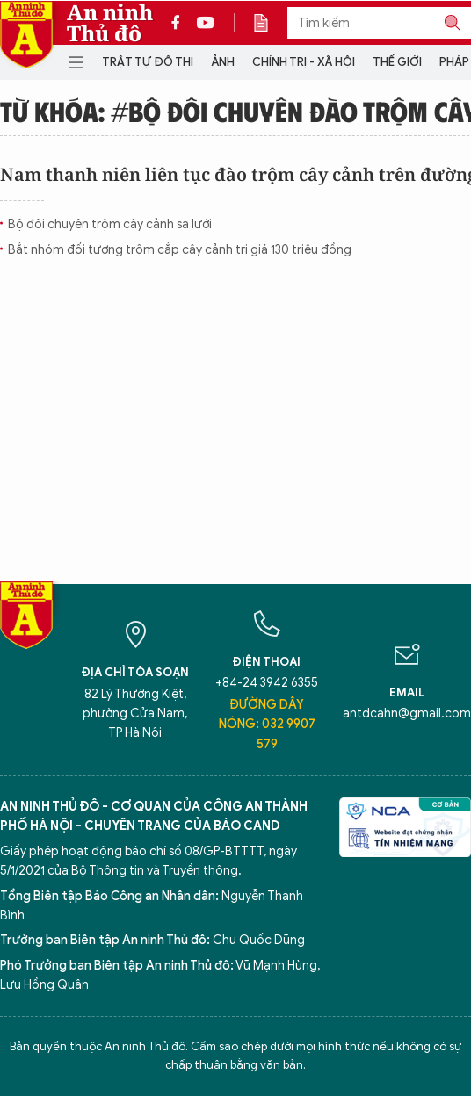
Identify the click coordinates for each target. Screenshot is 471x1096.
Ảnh (223, 61)
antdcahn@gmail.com (407, 713)
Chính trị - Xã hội (303, 61)
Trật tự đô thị (147, 61)
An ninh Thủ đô (110, 23)
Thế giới (397, 61)
